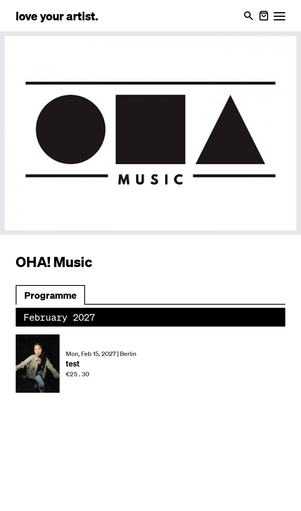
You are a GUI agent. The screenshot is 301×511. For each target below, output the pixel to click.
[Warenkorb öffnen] (264, 16)
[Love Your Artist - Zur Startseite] (57, 15)
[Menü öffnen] (279, 16)
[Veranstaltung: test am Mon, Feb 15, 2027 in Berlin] (150, 363)
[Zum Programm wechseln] (50, 295)
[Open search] (248, 15)
